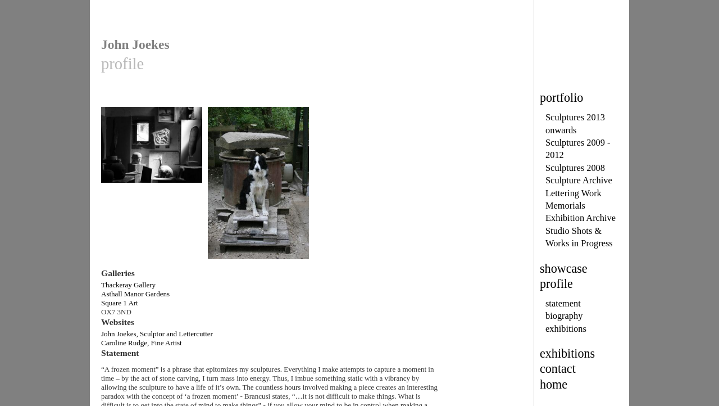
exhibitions (565, 328)
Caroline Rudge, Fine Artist (141, 343)
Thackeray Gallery (128, 285)
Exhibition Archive (580, 218)
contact (558, 369)
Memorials (565, 205)
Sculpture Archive (578, 180)
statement (563, 303)
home (553, 384)
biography (564, 315)
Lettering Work (573, 193)
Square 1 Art (119, 303)
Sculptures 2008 (575, 168)
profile (556, 284)
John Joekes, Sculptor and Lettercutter (157, 334)
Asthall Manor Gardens (135, 294)
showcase (564, 268)
